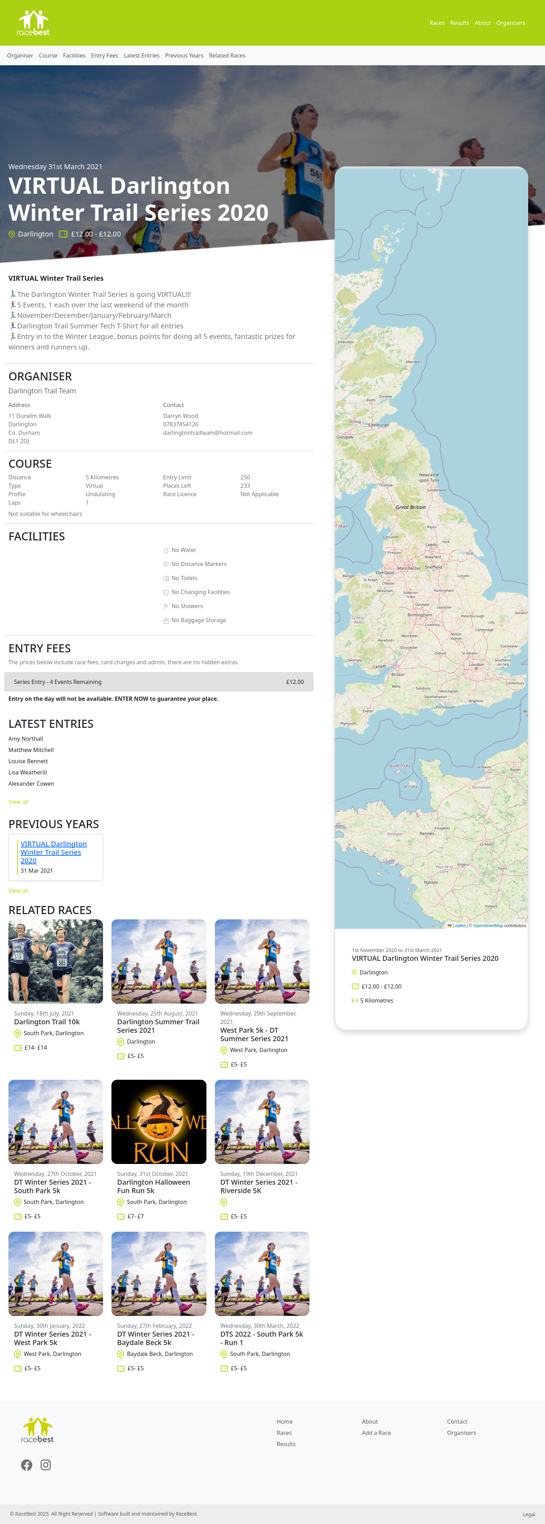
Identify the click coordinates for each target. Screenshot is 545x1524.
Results (459, 23)
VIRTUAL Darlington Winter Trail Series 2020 (54, 852)
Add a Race (376, 1433)
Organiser (20, 55)
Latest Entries (142, 55)
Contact (457, 1421)
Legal (529, 1514)
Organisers (510, 23)
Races (436, 23)
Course (48, 55)
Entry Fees (104, 55)
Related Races (227, 55)
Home (285, 1421)
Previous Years (184, 55)
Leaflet (456, 925)
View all (18, 802)
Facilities (74, 55)
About (483, 23)
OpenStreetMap (488, 925)
